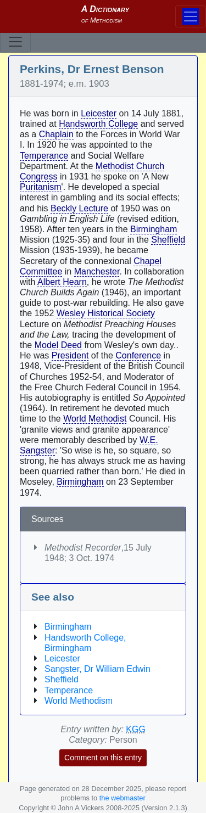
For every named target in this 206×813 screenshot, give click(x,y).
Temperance (44, 155)
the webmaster (122, 798)
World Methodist (94, 418)
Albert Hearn (62, 282)
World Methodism (78, 700)
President (70, 355)
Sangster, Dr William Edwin (97, 669)
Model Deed (58, 345)
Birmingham (153, 229)
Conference (138, 355)
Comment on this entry (103, 757)
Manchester (97, 271)
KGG (136, 729)
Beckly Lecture (79, 208)
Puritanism (41, 187)
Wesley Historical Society (106, 313)
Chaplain (56, 134)
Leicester (98, 113)
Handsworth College (98, 123)
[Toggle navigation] (15, 42)
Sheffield (168, 239)
